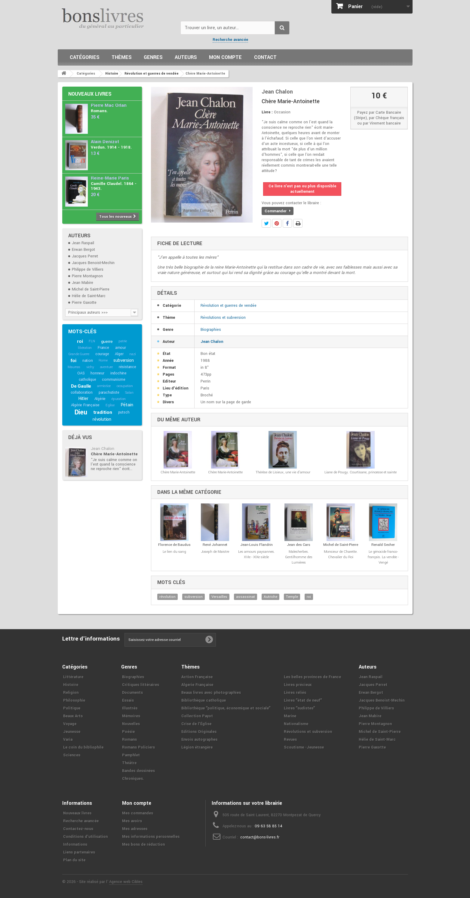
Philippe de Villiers (87, 269)
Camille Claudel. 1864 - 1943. (114, 186)
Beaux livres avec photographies (211, 692)
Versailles (219, 596)
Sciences (71, 755)
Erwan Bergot (83, 249)
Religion (70, 692)
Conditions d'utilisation (85, 836)
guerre (107, 341)
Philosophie (74, 700)
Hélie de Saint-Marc (89, 296)
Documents (132, 692)
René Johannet (215, 544)
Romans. (99, 111)
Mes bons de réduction (143, 844)
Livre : (267, 112)
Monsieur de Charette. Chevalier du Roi (341, 554)
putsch (124, 412)
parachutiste (109, 392)
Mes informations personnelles (151, 836)
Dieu (81, 412)
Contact (265, 57)
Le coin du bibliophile (83, 747)
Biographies (211, 329)
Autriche (270, 596)
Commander (277, 211)
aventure (106, 367)
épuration (119, 398)
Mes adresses (134, 829)
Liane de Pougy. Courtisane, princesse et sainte (360, 472)
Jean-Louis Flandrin (256, 544)
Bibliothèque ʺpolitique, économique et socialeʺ (225, 708)
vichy (90, 367)
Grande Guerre (78, 354)
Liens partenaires (79, 852)
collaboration (82, 392)
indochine (118, 373)
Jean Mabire (82, 282)
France (103, 347)
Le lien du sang (174, 551)
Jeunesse (71, 731)
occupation (125, 386)
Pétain (127, 405)
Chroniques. (133, 778)
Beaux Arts (73, 716)
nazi (132, 354)
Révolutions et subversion (223, 317)
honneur (97, 373)
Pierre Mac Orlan (109, 105)
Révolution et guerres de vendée (229, 305)
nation (87, 360)
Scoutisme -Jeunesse (304, 747)
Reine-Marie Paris (110, 178)
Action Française (197, 677)
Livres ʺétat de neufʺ (303, 700)
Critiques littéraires (140, 684)
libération (85, 347)
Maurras (74, 367)
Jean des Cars (298, 544)
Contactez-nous (78, 829)
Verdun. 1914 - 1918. (111, 147)
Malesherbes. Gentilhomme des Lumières (298, 557)
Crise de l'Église (196, 724)
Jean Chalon (102, 448)
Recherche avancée (230, 39)
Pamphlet (131, 755)
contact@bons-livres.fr (259, 837)
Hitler (83, 398)
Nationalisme (296, 724)
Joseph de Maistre (215, 551)
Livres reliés (295, 692)
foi (73, 360)
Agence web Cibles (126, 881)
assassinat (245, 596)
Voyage (69, 724)
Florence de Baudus (174, 544)
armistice (104, 386)
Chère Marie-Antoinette (114, 454)
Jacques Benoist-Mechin (93, 263)
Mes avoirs (132, 821)
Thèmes (122, 57)
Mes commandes (137, 813)
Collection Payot (197, 716)
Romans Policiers (138, 747)
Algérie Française (85, 405)
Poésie (128, 731)
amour (120, 347)
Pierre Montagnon (87, 276)
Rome (103, 360)
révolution (102, 419)
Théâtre (129, 763)
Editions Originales (199, 731)
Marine (290, 716)
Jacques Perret (85, 256)
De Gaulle (81, 386)
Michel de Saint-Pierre (90, 289)
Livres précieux (298, 684)
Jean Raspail (83, 243)
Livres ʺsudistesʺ (299, 708)
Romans (129, 739)
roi (80, 341)
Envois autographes (199, 739)
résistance (127, 367)
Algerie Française (197, 684)
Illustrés (129, 708)
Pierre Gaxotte (84, 302)
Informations (75, 844)
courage (102, 354)
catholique (87, 379)
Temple (292, 596)
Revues (290, 739)
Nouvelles (131, 724)
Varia (67, 739)
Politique (71, 708)
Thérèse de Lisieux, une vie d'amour (283, 472)
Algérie (100, 398)
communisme (113, 379)
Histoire (70, 684)
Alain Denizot (105, 142)
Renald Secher (383, 544)
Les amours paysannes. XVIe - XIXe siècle (256, 554)
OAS (80, 373)
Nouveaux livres (90, 94)
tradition (102, 412)
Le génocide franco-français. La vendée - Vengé (383, 557)
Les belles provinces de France (312, 677)
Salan (129, 392)
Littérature (73, 677)
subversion (123, 360)
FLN (92, 341)
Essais (128, 700)
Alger (119, 354)
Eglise (110, 405)
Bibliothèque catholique (203, 700)
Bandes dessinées (138, 770)
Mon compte (225, 57)
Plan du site (74, 860)
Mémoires (131, 716)
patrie (122, 341)
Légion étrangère (197, 747)
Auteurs (186, 57)
